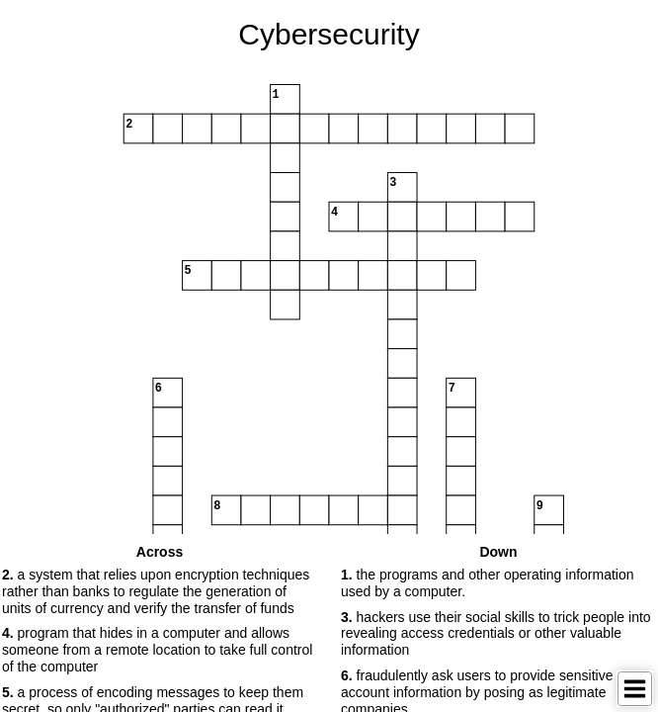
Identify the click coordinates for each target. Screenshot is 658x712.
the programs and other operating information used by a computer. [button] (487, 583)
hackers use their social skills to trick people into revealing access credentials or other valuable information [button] (496, 634)
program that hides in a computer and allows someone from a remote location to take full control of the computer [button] (157, 649)
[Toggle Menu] (634, 688)
